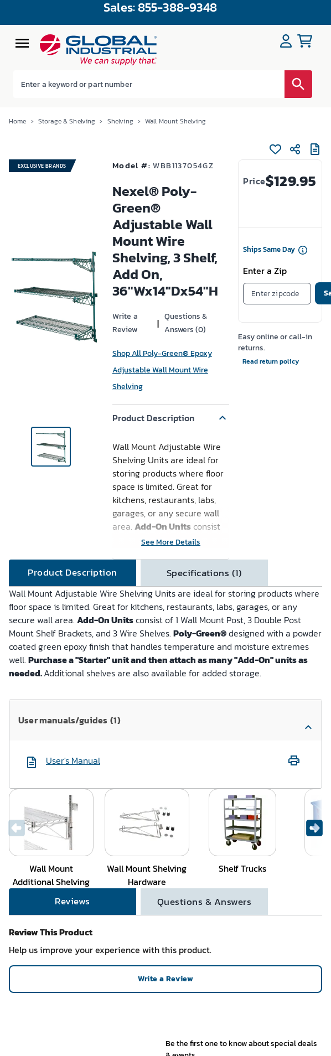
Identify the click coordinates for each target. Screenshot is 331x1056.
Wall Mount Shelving (175, 121)
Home (18, 121)
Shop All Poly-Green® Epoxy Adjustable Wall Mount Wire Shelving (162, 370)
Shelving (120, 121)
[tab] (72, 573)
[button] (171, 418)
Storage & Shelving (67, 121)
